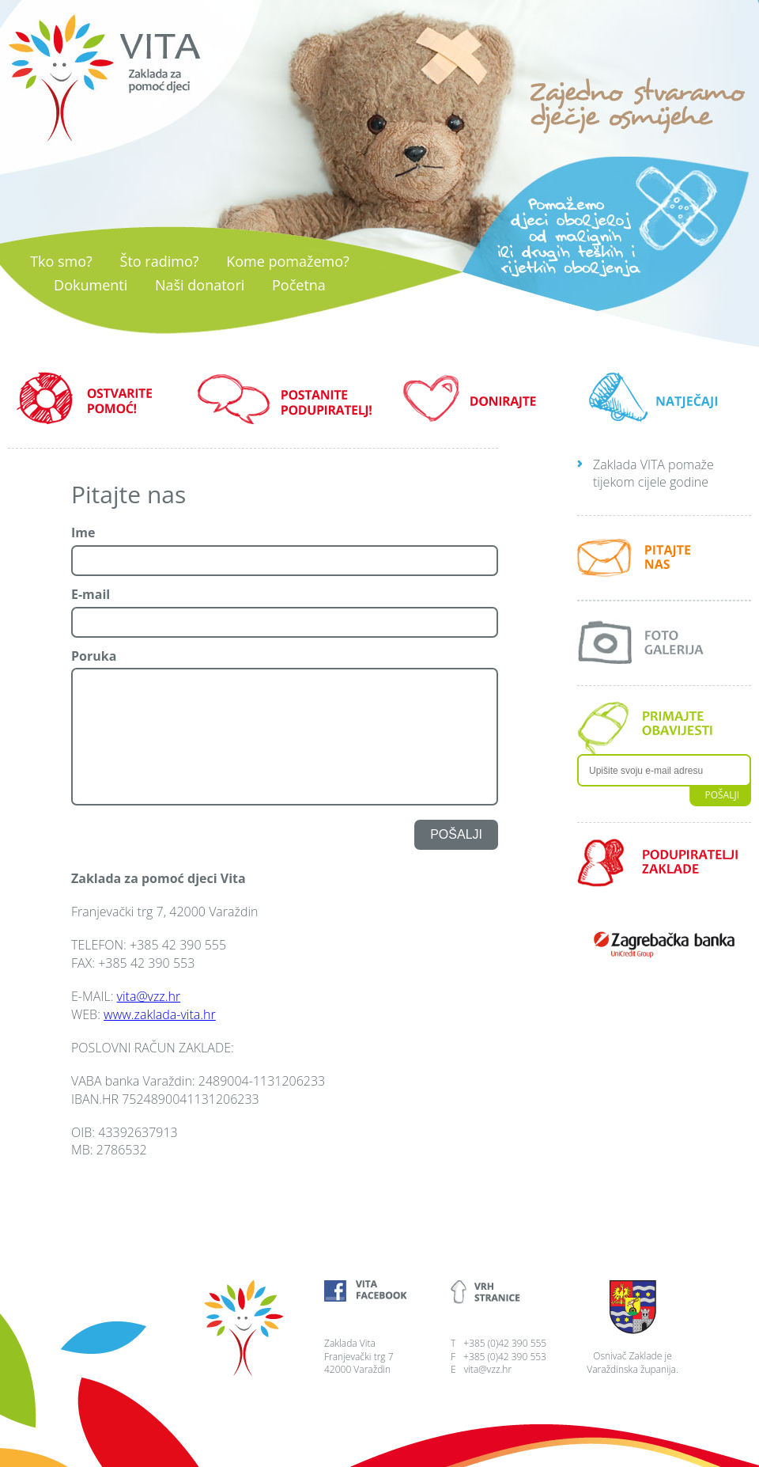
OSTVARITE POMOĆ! (95, 398)
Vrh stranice (506, 1292)
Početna (299, 284)
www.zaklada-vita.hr (160, 1014)
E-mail (90, 594)
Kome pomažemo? (287, 261)
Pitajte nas (128, 494)
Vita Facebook (379, 1292)
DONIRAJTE (474, 398)
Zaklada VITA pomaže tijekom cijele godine (653, 473)
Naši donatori (199, 284)
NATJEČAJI (664, 398)
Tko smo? (61, 261)
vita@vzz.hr (149, 996)
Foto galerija (664, 643)
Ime (83, 533)
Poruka (93, 656)
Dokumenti (90, 284)
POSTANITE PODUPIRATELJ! (285, 398)
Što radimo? (159, 261)
